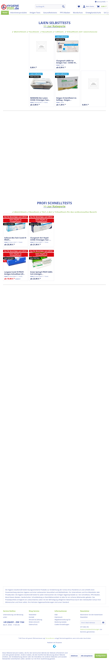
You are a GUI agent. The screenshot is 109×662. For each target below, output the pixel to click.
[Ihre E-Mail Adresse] (90, 622)
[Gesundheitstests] (50, 13)
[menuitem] (50, 6)
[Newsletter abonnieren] (103, 622)
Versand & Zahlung (35, 620)
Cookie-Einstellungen (62, 624)
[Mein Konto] (88, 6)
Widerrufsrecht (34, 622)
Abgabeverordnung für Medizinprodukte (63, 621)
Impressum (58, 617)
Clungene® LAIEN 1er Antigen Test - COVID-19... (66, 62)
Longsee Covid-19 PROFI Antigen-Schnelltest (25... (14, 273)
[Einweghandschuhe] (93, 13)
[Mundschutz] (78, 13)
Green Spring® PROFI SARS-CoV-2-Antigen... (41, 273)
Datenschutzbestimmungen (89, 629)
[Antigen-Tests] (35, 13)
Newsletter (32, 615)
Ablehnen (74, 656)
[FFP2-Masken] (65, 13)
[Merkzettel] (79, 6)
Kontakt (31, 617)
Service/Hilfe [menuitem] (100, 2)
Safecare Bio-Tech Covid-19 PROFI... (15, 239)
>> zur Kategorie (54, 26)
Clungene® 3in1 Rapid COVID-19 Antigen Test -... (40, 239)
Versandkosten (50, 638)
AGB (56, 615)
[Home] (5, 13)
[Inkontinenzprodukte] (18, 13)
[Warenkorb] (102, 6)
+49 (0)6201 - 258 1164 (13, 622)
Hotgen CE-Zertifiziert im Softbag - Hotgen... (66, 99)
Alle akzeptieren (87, 656)
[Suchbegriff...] (50, 6)
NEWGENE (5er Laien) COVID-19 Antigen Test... (40, 99)
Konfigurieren (101, 656)
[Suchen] (63, 6)
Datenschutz (33, 624)
